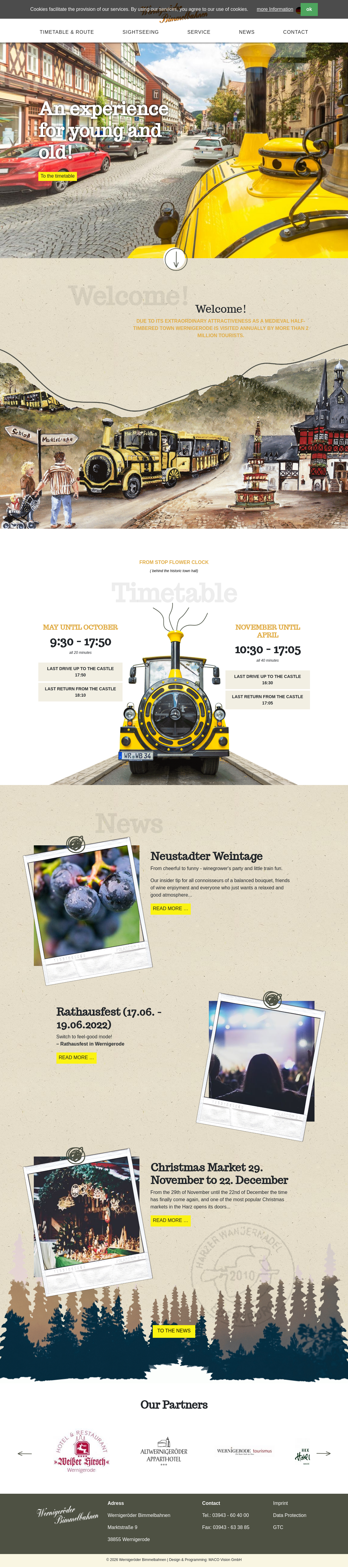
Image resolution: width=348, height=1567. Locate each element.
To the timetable (58, 176)
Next (323, 1453)
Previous (24, 1453)
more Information (275, 9)
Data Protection (289, 1515)
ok (309, 9)
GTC (278, 1527)
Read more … (172, 910)
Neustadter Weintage (207, 856)
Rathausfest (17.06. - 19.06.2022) (108, 1018)
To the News (174, 1330)
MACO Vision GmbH (225, 1560)
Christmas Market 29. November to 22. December (219, 1173)
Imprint (280, 1503)
